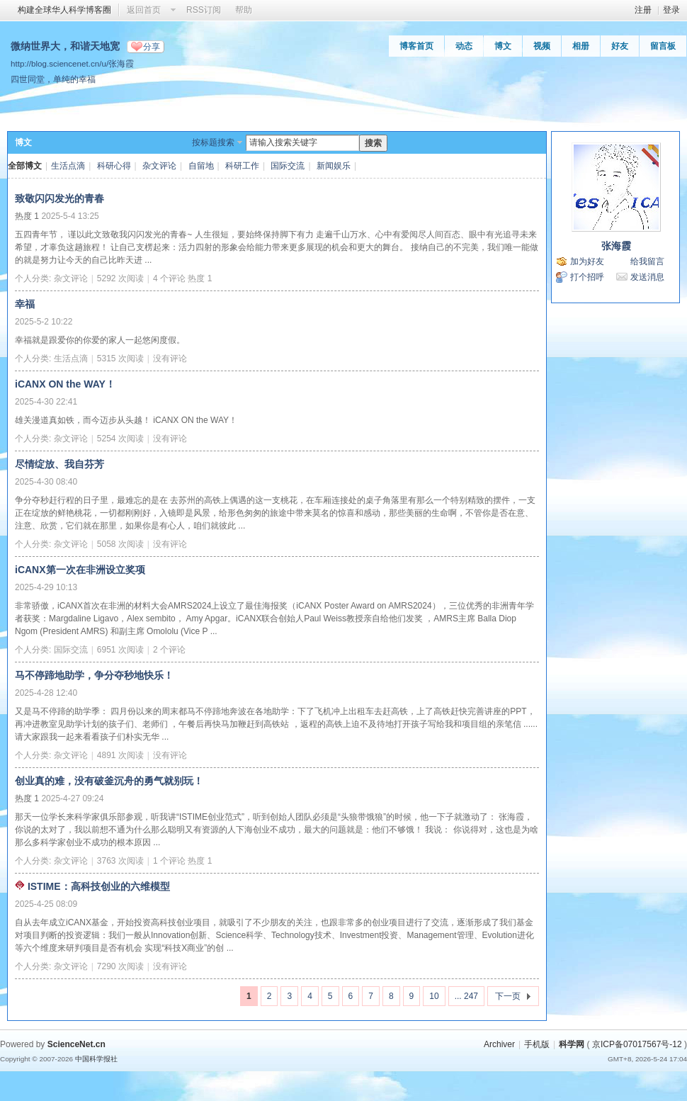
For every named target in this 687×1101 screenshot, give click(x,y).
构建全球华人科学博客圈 (64, 10)
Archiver (499, 1044)
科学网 (571, 1044)
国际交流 (288, 166)
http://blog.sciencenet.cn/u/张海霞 (72, 63)
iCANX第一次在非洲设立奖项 (80, 569)
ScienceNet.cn (76, 1044)
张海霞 (616, 246)
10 (433, 996)
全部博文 (25, 166)
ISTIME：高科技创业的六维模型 (99, 886)
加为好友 (587, 261)
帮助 (243, 10)
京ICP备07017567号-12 (637, 1044)
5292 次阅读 (120, 278)
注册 (643, 10)
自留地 (201, 166)
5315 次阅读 (120, 358)
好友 (619, 46)
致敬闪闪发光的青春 (59, 198)
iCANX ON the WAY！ (65, 384)
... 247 (466, 996)
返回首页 (144, 10)
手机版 (537, 1044)
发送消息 (647, 277)
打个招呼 (587, 277)
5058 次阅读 (120, 544)
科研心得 (114, 166)
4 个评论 (169, 278)
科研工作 (242, 166)
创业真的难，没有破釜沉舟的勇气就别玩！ (109, 780)
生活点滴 (68, 166)
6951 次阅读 (120, 650)
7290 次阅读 (120, 966)
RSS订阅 (203, 10)
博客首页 (416, 46)
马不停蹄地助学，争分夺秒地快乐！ (94, 675)
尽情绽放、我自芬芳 (59, 464)
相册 (580, 46)
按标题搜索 (213, 142)
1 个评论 (169, 861)
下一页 (508, 996)
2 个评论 (169, 650)
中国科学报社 (96, 1059)
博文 (502, 46)
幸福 (25, 304)
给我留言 (647, 261)
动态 (463, 46)
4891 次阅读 (120, 755)
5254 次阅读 (120, 439)
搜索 (373, 143)
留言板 (663, 46)
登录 (671, 10)
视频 (541, 46)
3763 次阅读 (120, 861)
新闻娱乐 (334, 166)
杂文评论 (159, 166)
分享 (151, 47)
